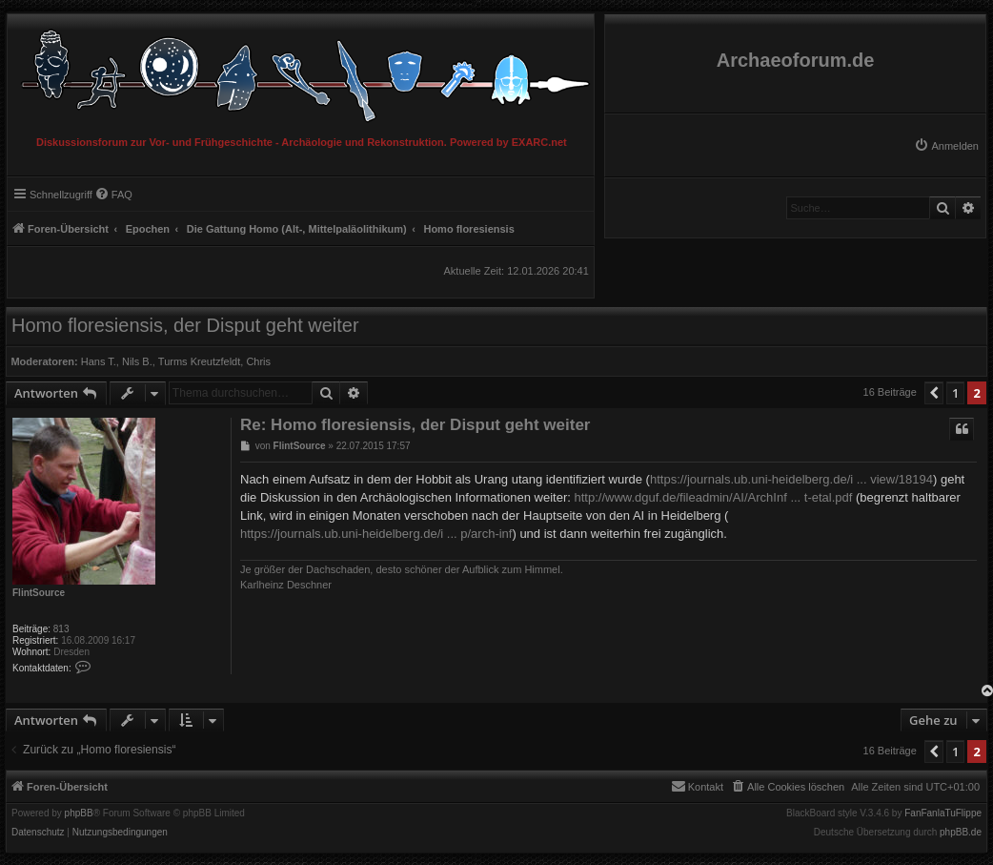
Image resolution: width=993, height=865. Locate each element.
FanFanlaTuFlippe (943, 813)
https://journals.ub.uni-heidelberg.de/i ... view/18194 (791, 479)
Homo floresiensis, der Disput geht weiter (185, 325)
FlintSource (38, 592)
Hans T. (98, 361)
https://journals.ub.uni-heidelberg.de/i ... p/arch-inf (376, 533)
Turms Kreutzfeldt (199, 361)
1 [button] (955, 393)
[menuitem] (946, 145)
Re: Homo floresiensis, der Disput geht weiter (415, 425)
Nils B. (137, 361)
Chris (258, 361)
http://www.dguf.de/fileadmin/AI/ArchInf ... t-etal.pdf (713, 497)
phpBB (79, 813)
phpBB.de (961, 832)
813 (61, 629)
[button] (933, 392)
